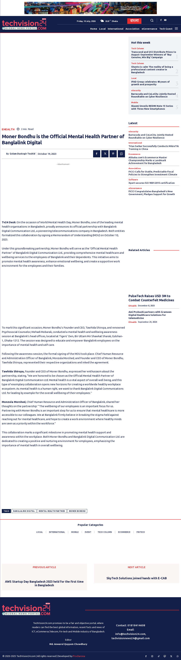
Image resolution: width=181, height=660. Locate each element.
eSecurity (135, 89)
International (135, 140)
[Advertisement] (63, 191)
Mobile (134, 101)
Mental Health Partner (52, 511)
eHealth (8, 129)
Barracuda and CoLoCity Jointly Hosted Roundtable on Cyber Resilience (153, 93)
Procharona (79, 656)
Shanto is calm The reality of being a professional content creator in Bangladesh (151, 68)
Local (133, 77)
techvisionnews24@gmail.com (131, 638)
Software (133, 177)
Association (134, 166)
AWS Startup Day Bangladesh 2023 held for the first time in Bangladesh (44, 583)
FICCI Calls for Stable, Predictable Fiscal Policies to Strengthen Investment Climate (153, 170)
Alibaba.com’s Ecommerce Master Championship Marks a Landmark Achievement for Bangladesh (148, 158)
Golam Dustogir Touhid (22, 154)
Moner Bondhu (77, 511)
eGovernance (135, 185)
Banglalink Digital (24, 511)
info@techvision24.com (130, 633)
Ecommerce (134, 152)
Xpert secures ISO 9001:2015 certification (152, 180)
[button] (152, 20)
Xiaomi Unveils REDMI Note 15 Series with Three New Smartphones (151, 105)
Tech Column (137, 48)
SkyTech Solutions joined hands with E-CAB (137, 578)
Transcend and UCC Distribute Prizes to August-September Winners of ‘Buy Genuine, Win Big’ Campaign (153, 54)
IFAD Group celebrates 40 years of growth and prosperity (149, 81)
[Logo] (10, 24)
